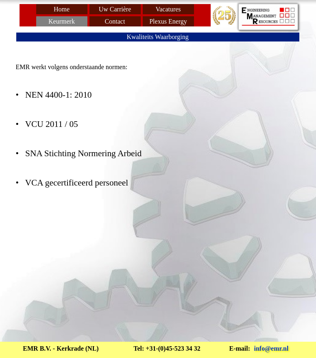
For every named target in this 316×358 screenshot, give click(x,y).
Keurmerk (61, 21)
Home (62, 9)
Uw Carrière (115, 9)
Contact (115, 21)
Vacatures (168, 9)
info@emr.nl (271, 348)
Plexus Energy (168, 21)
